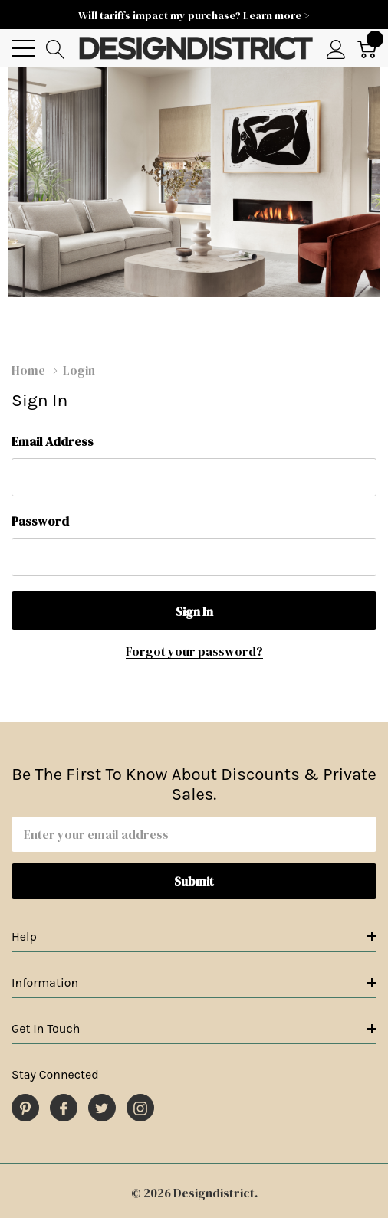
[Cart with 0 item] (366, 49)
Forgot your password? (194, 651)
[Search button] (55, 49)
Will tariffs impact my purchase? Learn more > (194, 15)
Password (40, 520)
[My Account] (336, 49)
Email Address (53, 441)
